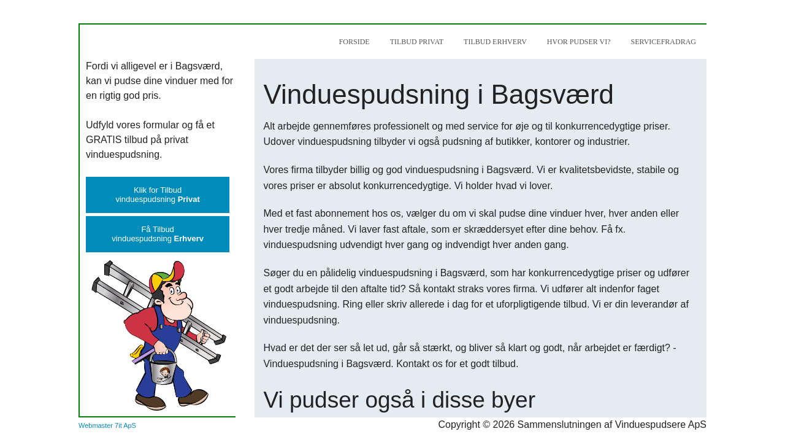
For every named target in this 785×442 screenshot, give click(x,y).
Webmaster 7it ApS (107, 425)
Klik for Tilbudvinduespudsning (157, 194)
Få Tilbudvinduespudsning (158, 234)
